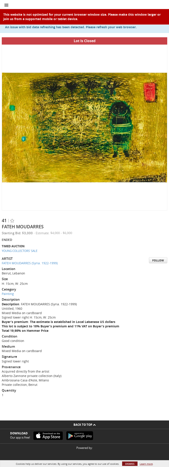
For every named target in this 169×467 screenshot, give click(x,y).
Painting (8, 294)
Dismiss (129, 463)
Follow (158, 260)
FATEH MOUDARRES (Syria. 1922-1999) (30, 263)
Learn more (146, 463)
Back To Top (84, 425)
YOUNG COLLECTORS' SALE (19, 251)
